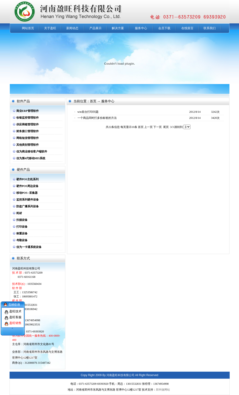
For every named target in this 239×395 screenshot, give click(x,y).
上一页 (148, 127)
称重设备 (22, 233)
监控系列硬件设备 (27, 199)
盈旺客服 (15, 315)
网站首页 (28, 28)
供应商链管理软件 (27, 124)
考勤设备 (22, 240)
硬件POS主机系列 (27, 179)
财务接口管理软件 (27, 131)
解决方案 (118, 28)
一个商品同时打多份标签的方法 (97, 118)
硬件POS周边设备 (27, 186)
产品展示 (95, 28)
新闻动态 (72, 28)
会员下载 (164, 28)
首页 (141, 127)
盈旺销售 (15, 321)
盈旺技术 (15, 309)
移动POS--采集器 (27, 192)
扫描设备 (22, 220)
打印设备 (22, 226)
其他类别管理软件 (27, 144)
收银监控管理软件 (27, 117)
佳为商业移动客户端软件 (31, 151)
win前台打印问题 (87, 111)
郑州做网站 (163, 389)
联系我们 (210, 28)
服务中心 (141, 28)
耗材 (19, 213)
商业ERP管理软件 (27, 111)
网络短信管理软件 (27, 138)
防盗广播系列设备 (27, 206)
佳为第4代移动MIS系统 (31, 158)
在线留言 (187, 28)
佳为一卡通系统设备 (29, 247)
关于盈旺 (50, 28)
